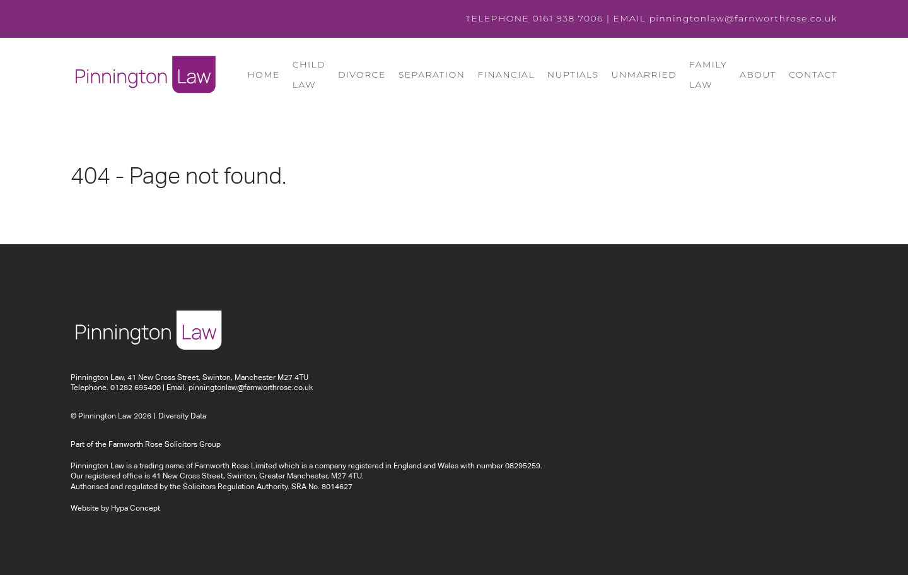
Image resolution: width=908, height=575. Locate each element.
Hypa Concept (135, 509)
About (758, 74)
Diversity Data (182, 416)
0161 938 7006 (567, 18)
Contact (813, 74)
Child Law (309, 74)
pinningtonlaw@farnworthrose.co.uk (743, 18)
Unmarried (644, 74)
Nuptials (573, 74)
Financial (505, 74)
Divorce (362, 74)
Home (263, 74)
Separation (432, 74)
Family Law (708, 74)
